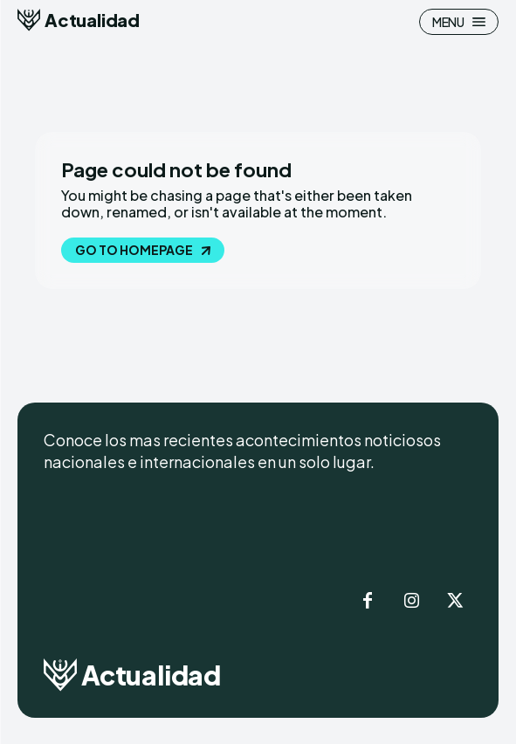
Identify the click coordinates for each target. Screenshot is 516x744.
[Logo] (78, 20)
